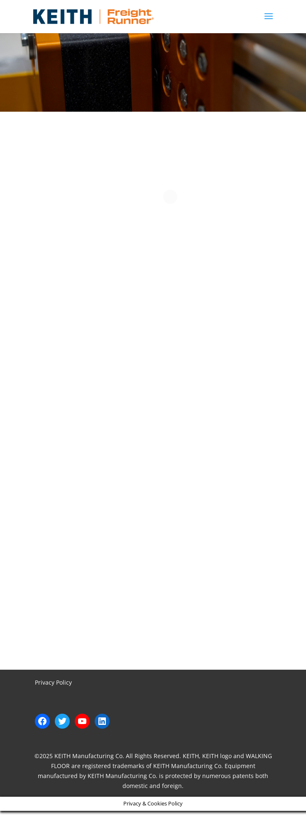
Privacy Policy (53, 682)
